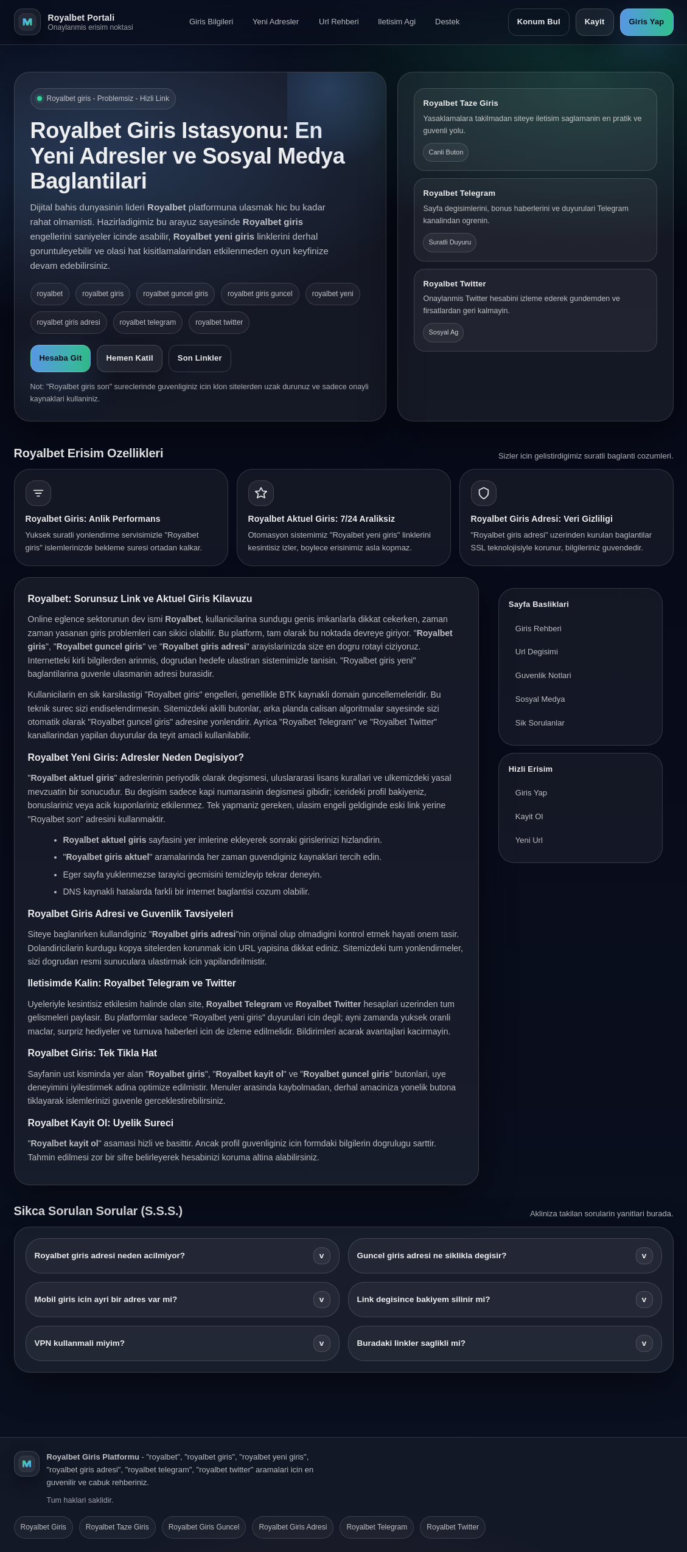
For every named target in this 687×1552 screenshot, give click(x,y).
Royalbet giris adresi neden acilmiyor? (182, 1255)
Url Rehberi (339, 21)
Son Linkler (200, 357)
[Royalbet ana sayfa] (78, 22)
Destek (447, 21)
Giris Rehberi (538, 628)
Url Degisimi (536, 651)
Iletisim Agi (397, 21)
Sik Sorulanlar (540, 722)
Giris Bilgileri (211, 21)
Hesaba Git (61, 357)
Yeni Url (529, 840)
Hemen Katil (129, 357)
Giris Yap (646, 21)
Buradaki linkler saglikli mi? (505, 1343)
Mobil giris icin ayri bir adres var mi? (182, 1299)
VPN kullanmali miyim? (182, 1343)
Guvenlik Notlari (543, 675)
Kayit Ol (529, 816)
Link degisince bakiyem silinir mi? (505, 1299)
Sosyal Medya (540, 699)
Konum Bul (538, 21)
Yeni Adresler (276, 21)
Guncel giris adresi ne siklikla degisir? (505, 1255)
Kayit (595, 21)
